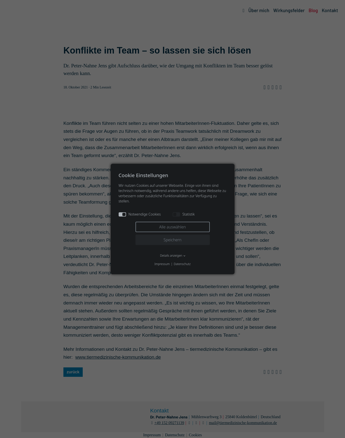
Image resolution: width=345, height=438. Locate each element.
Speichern (172, 240)
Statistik (184, 214)
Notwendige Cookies (140, 214)
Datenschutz (182, 264)
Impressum (162, 264)
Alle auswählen (172, 227)
